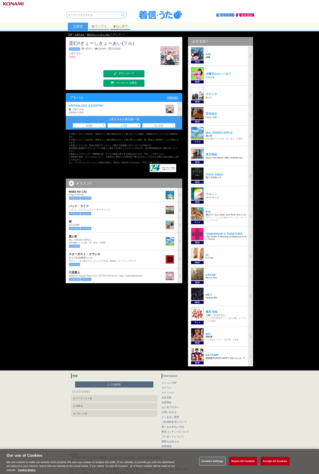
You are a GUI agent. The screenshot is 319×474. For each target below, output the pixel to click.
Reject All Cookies (243, 465)
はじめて (120, 26)
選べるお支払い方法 (173, 426)
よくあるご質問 (170, 417)
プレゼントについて (173, 436)
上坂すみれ (79, 34)
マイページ (168, 392)
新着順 (89, 125)
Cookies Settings (212, 465)
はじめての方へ (170, 407)
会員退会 (167, 402)
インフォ (99, 26)
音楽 (78, 26)
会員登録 (167, 397)
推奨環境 (167, 446)
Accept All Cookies (275, 465)
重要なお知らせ (170, 441)
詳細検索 (116, 384)
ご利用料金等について (174, 421)
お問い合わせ (169, 412)
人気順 (124, 125)
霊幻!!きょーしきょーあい (98, 34)
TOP (70, 34)
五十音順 (158, 125)
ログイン (167, 387)
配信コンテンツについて (175, 431)
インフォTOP (169, 382)
